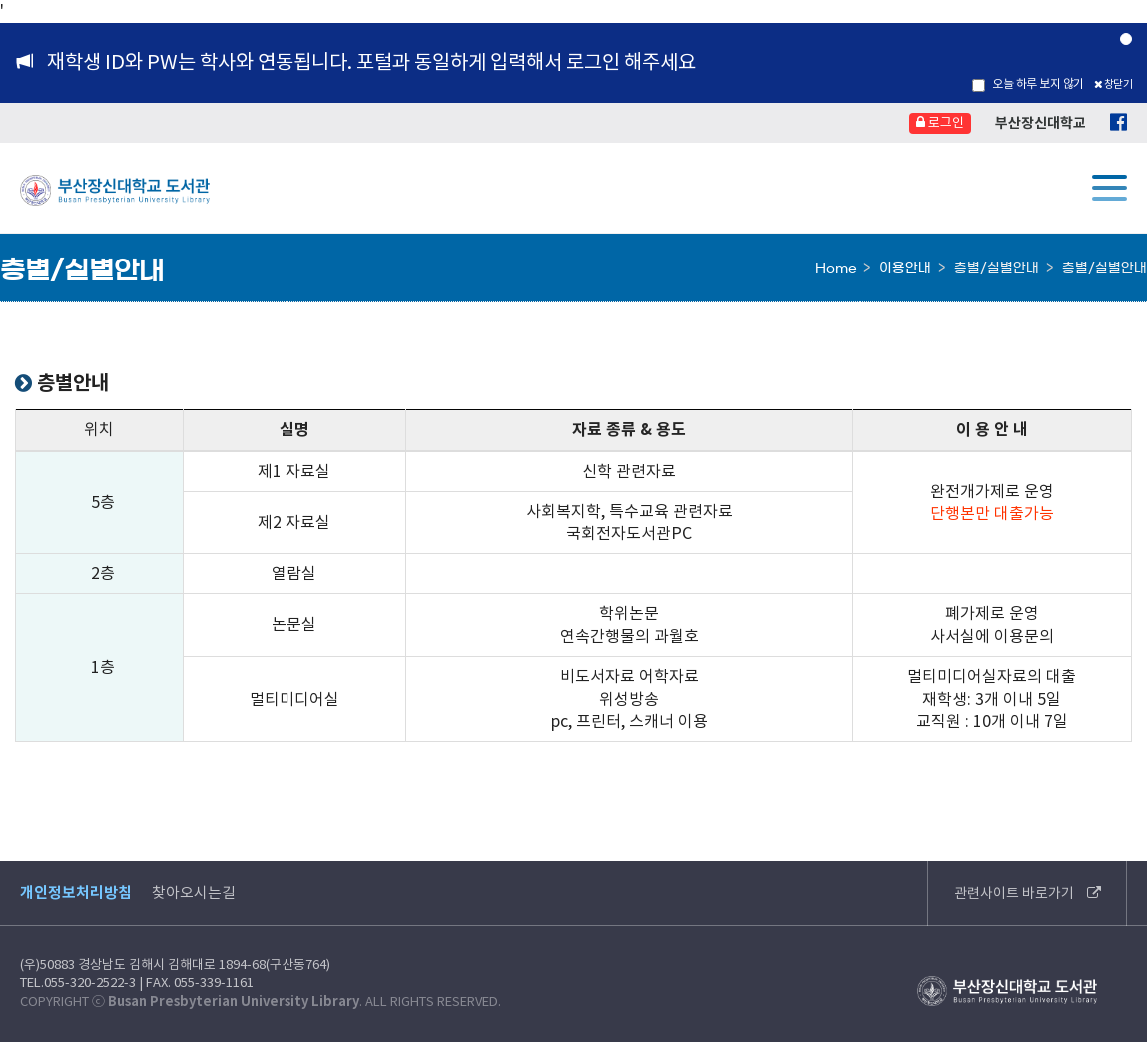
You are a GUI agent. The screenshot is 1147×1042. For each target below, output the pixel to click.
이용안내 (905, 268)
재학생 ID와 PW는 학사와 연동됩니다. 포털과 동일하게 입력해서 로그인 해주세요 (371, 62)
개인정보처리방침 (76, 892)
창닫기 (1113, 84)
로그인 (940, 122)
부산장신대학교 (1040, 123)
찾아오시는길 (194, 892)
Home (836, 268)
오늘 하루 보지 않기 (1028, 84)
